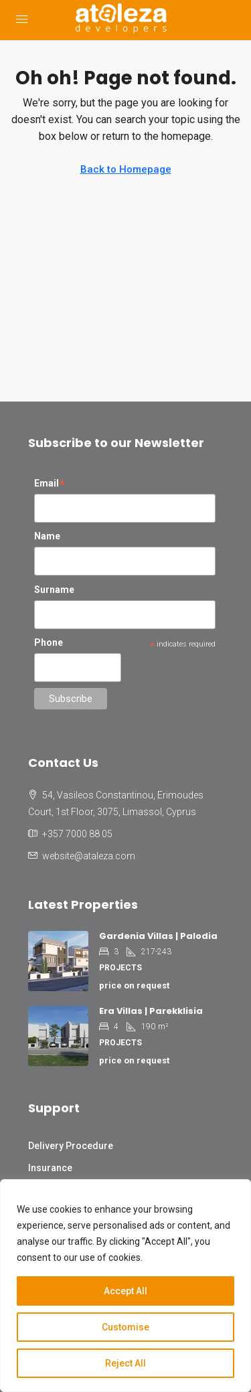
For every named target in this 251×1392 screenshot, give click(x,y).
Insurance (50, 1167)
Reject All (125, 1363)
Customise (125, 1327)
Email (50, 484)
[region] (125, 1285)
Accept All (125, 1291)
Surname (54, 589)
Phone (48, 642)
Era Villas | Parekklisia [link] (151, 1011)
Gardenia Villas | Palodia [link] (158, 936)
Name (47, 536)
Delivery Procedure (70, 1145)
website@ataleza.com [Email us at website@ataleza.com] (88, 856)
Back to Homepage (125, 169)
